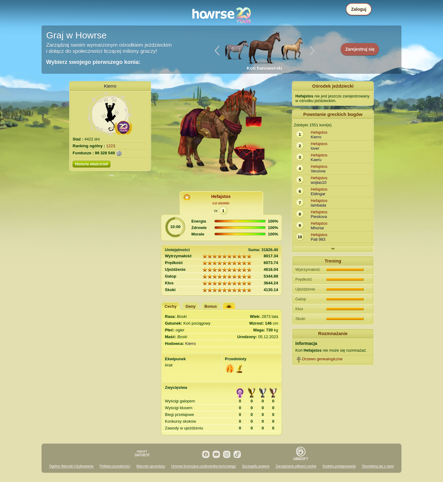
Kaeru (316, 159)
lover (315, 148)
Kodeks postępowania (339, 466)
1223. (111, 146)
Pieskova (319, 216)
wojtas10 (318, 182)
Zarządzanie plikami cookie (296, 466)
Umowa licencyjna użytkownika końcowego (203, 466)
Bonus (211, 306)
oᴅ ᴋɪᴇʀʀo (221, 203)
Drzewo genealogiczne (322, 359)
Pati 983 (318, 239)
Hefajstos (220, 196)
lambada (318, 205)
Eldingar (318, 194)
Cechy (171, 306)
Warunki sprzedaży (150, 466)
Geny (191, 306)
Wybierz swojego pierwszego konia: (93, 62)
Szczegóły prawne (255, 466)
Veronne (318, 171)
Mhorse (317, 228)
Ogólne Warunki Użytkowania (71, 466)
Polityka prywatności (115, 466)
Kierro (110, 86)
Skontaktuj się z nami (378, 466)
